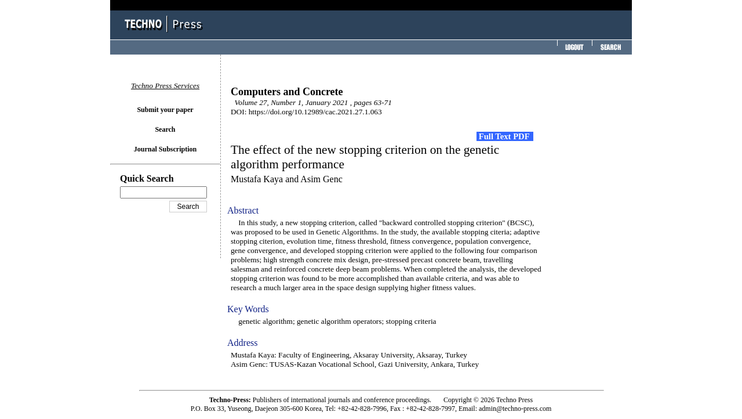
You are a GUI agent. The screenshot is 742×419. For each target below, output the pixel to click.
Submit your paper (165, 110)
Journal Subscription (165, 149)
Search (165, 129)
